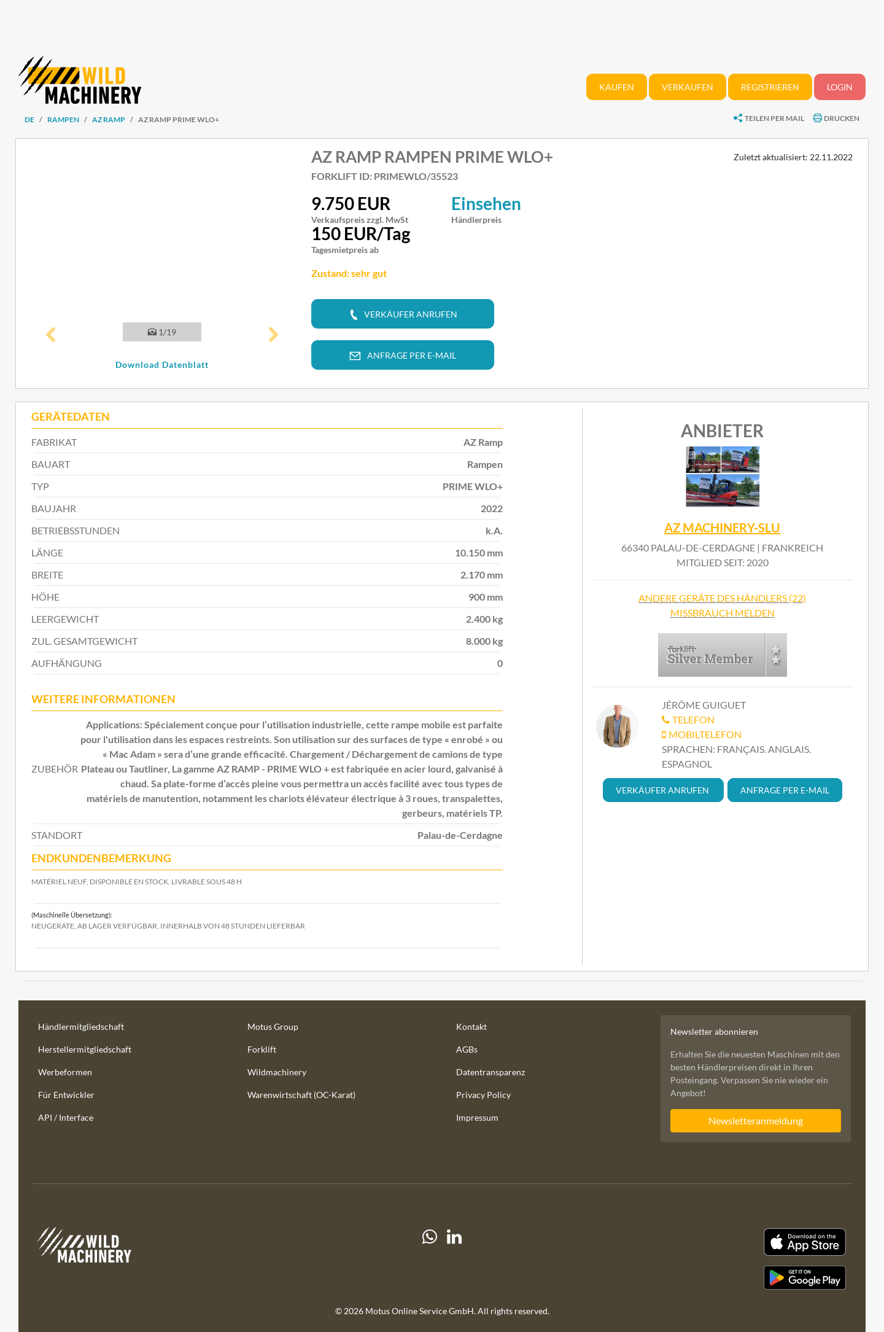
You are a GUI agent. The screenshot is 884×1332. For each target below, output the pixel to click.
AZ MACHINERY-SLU (722, 528)
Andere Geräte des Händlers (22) (722, 598)
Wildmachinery (276, 1072)
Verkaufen (687, 87)
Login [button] (840, 87)
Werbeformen (65, 1072)
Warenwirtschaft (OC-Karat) (301, 1094)
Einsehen (486, 203)
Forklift (261, 1049)
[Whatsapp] (429, 1259)
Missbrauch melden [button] (722, 612)
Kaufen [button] (616, 87)
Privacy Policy (483, 1094)
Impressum (477, 1117)
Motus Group (272, 1026)
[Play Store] (721, 1278)
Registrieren (770, 87)
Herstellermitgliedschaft (84, 1049)
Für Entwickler (66, 1094)
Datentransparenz (490, 1072)
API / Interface (65, 1117)
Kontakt (471, 1026)
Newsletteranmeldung (755, 1120)
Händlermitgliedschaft (81, 1026)
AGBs (467, 1049)
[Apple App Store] (721, 1242)
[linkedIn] (454, 1259)
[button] (51, 336)
